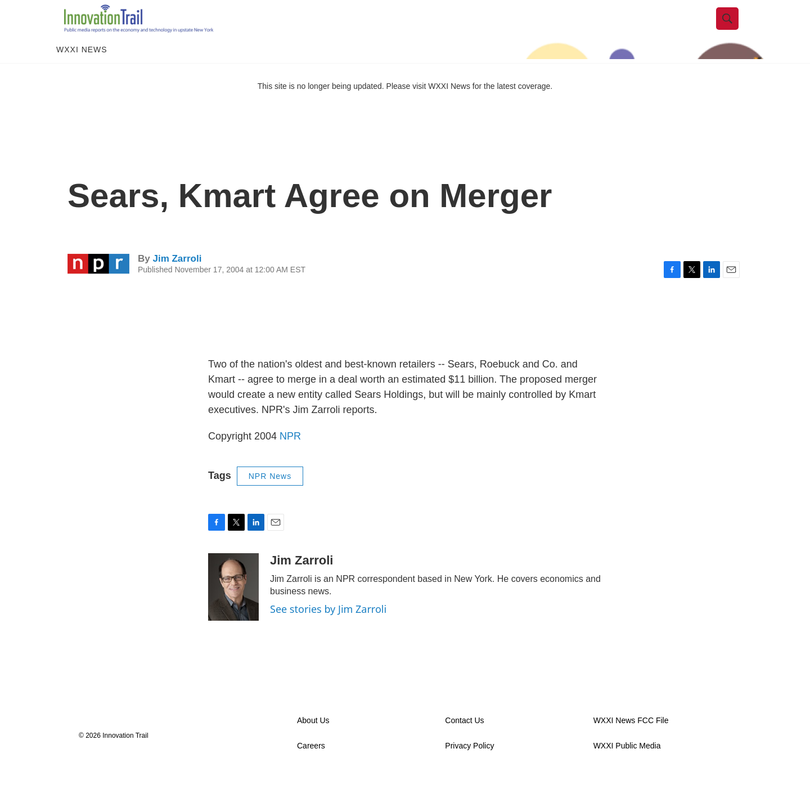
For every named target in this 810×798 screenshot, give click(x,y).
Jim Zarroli (176, 280)
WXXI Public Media (627, 768)
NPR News (270, 498)
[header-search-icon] (735, 30)
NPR (290, 458)
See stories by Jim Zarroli (328, 631)
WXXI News (81, 72)
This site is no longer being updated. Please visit (343, 108)
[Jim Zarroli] (233, 609)
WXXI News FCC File (631, 743)
